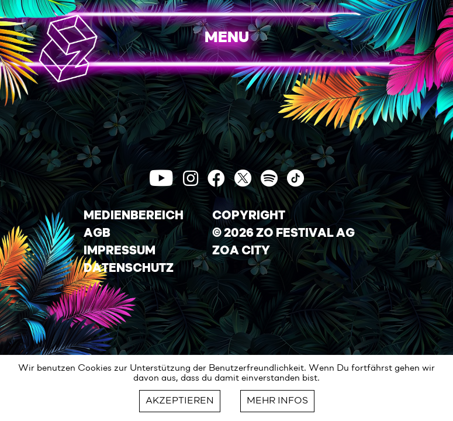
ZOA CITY (241, 251)
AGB (97, 234)
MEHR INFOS (277, 401)
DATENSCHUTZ (129, 269)
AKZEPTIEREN (180, 401)
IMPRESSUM (119, 251)
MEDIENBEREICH (134, 216)
